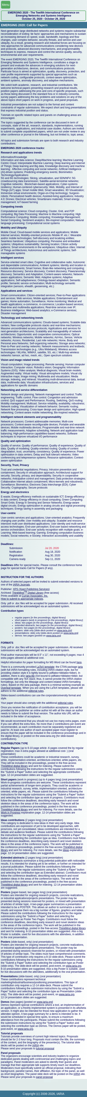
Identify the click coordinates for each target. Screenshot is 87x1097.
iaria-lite (30, 675)
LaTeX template (45, 666)
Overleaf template (11, 687)
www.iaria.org (64, 630)
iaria (80, 666)
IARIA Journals (21, 584)
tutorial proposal (45, 1048)
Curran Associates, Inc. (35, 595)
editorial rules (36, 690)
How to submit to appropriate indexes (22, 598)
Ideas (66, 850)
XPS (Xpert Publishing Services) (31, 589)
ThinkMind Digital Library (28, 592)
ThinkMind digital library (14, 766)
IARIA (35, 1045)
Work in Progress (10, 812)
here (79, 662)
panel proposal (44, 1077)
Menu (5, 4)
